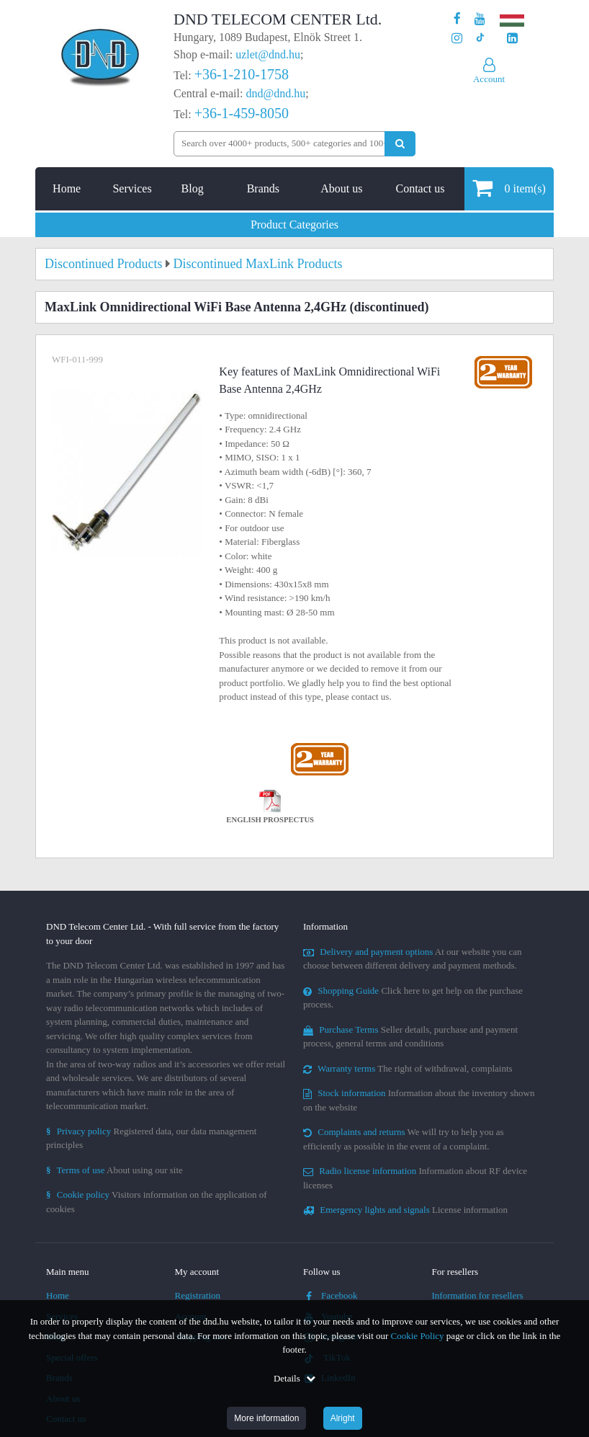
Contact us (419, 188)
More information (266, 1418)
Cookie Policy (417, 1335)
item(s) (508, 187)
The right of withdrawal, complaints (408, 1068)
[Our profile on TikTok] (480, 38)
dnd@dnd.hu (275, 93)
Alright (343, 1418)
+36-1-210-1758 (241, 74)
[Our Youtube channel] (480, 19)
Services (131, 188)
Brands (263, 188)
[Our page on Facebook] (457, 19)
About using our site (114, 1170)
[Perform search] (400, 143)
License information (405, 1209)
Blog (192, 188)
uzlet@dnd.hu (267, 54)
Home (67, 188)
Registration (198, 1295)
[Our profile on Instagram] (456, 38)
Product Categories (294, 224)
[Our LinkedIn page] (512, 38)
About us (341, 188)
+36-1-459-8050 (241, 113)
